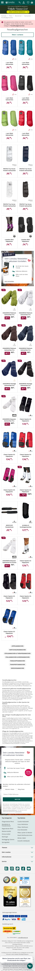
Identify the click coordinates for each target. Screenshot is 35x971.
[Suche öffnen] (20, 2)
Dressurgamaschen (17, 668)
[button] (2, 2)
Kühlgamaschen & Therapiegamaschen (18, 653)
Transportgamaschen (17, 664)
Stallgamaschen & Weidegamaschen (18, 657)
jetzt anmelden (9, 281)
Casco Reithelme (23, 824)
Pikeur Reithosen (23, 827)
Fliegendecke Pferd (8, 821)
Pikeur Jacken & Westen (25, 832)
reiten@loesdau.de (23, 937)
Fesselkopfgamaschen (17, 661)
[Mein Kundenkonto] (23, 3)
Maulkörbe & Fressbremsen (6, 825)
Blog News (21, 789)
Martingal (5, 837)
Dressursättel (6, 834)
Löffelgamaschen (17, 646)
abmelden (18, 811)
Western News (9, 789)
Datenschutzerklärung (10, 810)
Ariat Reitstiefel (22, 830)
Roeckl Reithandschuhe (25, 835)
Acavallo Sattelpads (24, 841)
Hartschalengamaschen (17, 650)
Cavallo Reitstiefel (23, 821)
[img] (32, 3)
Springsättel (5, 842)
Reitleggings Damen (8, 839)
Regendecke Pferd (7, 828)
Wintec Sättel (22, 838)
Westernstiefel (6, 831)
